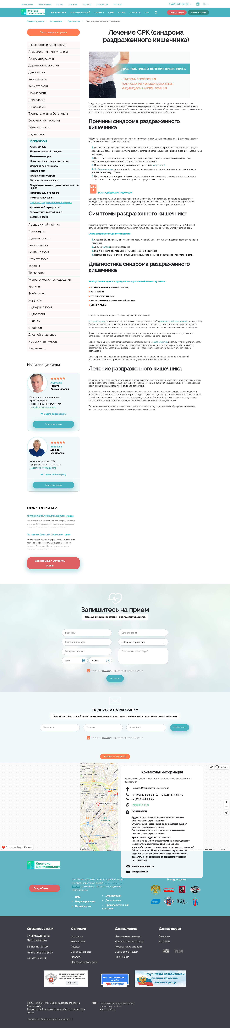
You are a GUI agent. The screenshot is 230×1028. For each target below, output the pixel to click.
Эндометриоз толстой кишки (46, 212)
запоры (106, 247)
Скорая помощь (177, 12)
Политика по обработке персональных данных (49, 1019)
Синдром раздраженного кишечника (51, 202)
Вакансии (73, 4)
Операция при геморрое (44, 166)
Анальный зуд (37, 146)
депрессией (159, 165)
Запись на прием (53, 424)
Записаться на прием (53, 32)
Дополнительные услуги (129, 941)
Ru (204, 4)
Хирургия (35, 300)
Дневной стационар (42, 334)
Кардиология (37, 79)
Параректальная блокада (44, 180)
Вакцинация (36, 348)
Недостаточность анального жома (49, 161)
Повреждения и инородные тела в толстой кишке (54, 186)
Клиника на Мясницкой (115, 756)
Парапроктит (37, 171)
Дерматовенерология (43, 65)
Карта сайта (107, 1009)
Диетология (36, 72)
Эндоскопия (36, 314)
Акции (121, 12)
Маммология (37, 93)
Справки (99, 12)
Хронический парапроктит (45, 207)
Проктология (37, 141)
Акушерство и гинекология (47, 45)
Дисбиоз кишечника (104, 169)
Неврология (36, 106)
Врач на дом (102, 4)
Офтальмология (39, 127)
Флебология (36, 293)
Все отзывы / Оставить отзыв (50, 563)
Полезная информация (84, 962)
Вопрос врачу (27, 4)
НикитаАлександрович (65, 384)
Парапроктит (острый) (42, 175)
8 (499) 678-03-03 (178, 4)
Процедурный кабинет (44, 224)
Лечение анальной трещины (46, 151)
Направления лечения (128, 936)
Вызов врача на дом (126, 951)
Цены (111, 12)
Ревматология (38, 245)
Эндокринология (40, 307)
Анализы (34, 321)
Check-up (118, 4)
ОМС (147, 12)
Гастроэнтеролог (97, 321)
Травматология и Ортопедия (48, 113)
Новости (76, 956)
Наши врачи (78, 941)
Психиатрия (36, 231)
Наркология (36, 100)
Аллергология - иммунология (48, 51)
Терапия (34, 266)
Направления (58, 12)
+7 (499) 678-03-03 (38, 936)
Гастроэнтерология (41, 58)
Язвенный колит (39, 217)
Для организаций (80, 12)
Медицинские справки (128, 946)
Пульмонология (39, 238)
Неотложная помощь (42, 341)
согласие (106, 671)
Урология (34, 286)
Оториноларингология (44, 120)
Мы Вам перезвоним (37, 940)
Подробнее (40, 888)
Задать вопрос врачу (55, 414)
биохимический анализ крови (173, 321)
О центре (87, 4)
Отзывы (60, 4)
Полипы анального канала (44, 192)
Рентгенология (38, 252)
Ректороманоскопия (41, 197)
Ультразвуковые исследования (49, 279)
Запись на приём (198, 12)
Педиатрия (36, 134)
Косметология (38, 86)
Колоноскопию (160, 342)
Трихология (36, 272)
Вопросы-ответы (81, 951)
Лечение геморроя (40, 156)
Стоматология (38, 259)
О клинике (77, 936)
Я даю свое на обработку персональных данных (117, 671)
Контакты (135, 12)
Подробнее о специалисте (43, 407)
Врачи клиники (45, 4)
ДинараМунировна (65, 448)
